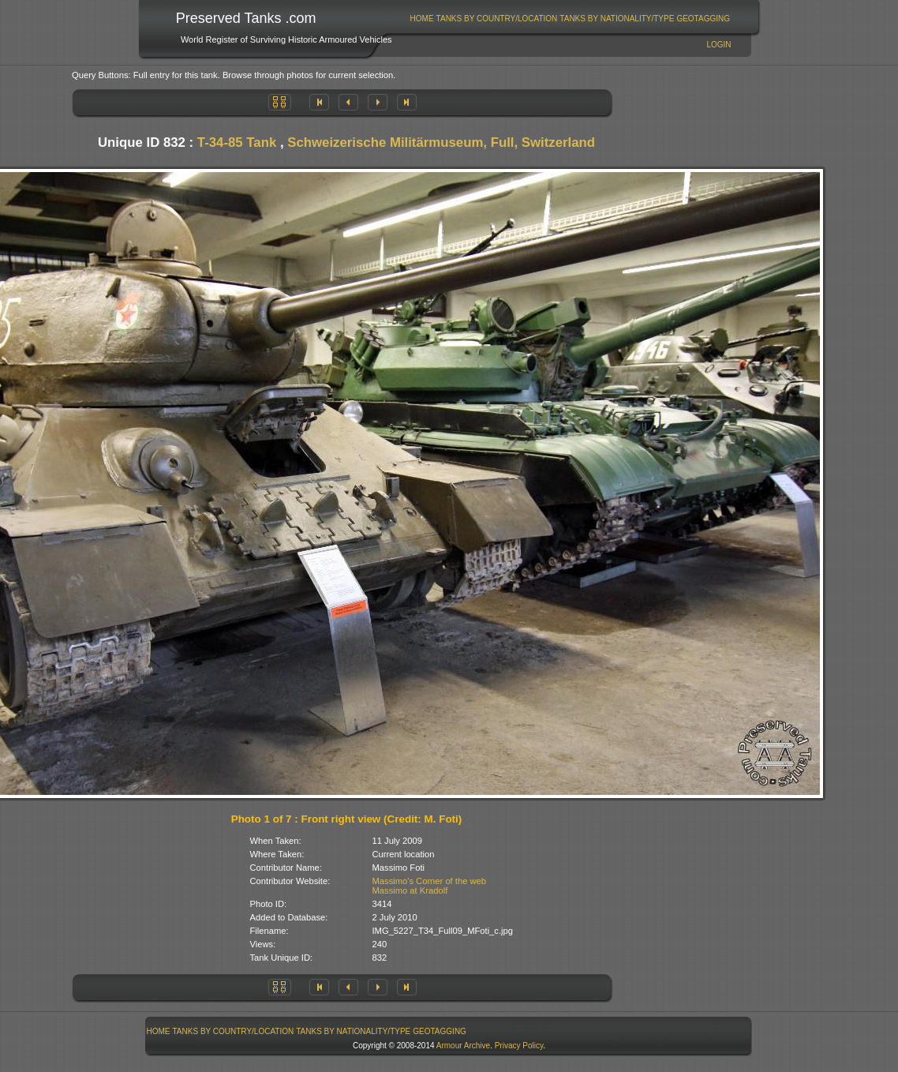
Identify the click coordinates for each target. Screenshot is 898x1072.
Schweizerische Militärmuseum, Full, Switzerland (441, 142)
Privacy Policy (519, 1045)
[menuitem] (422, 18)
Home (422, 18)
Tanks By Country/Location (497, 18)
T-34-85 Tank (236, 142)
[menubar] (570, 18)
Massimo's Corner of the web (429, 881)
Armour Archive (463, 1045)
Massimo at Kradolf (410, 890)
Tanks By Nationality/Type (616, 18)
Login (718, 44)
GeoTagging (703, 18)
